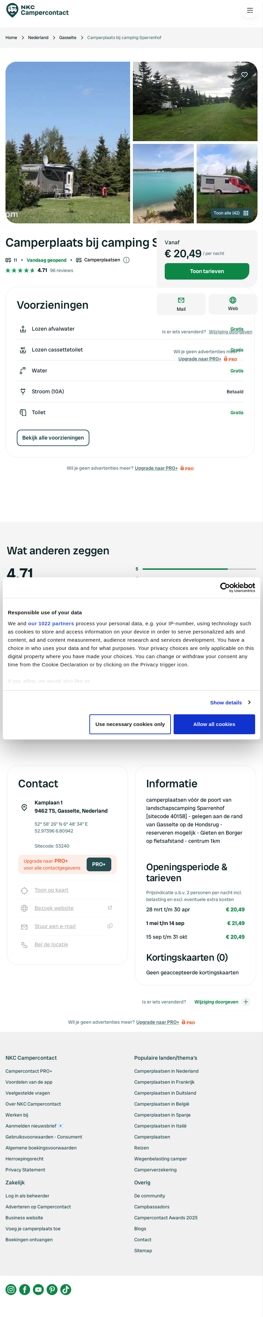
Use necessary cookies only (130, 724)
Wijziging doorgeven (230, 332)
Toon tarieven (207, 271)
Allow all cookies (214, 724)
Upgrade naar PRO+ (156, 468)
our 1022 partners (51, 623)
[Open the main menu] (250, 10)
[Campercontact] (41, 10)
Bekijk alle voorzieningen (53, 437)
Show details (226, 702)
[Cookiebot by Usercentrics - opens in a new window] (225, 587)
